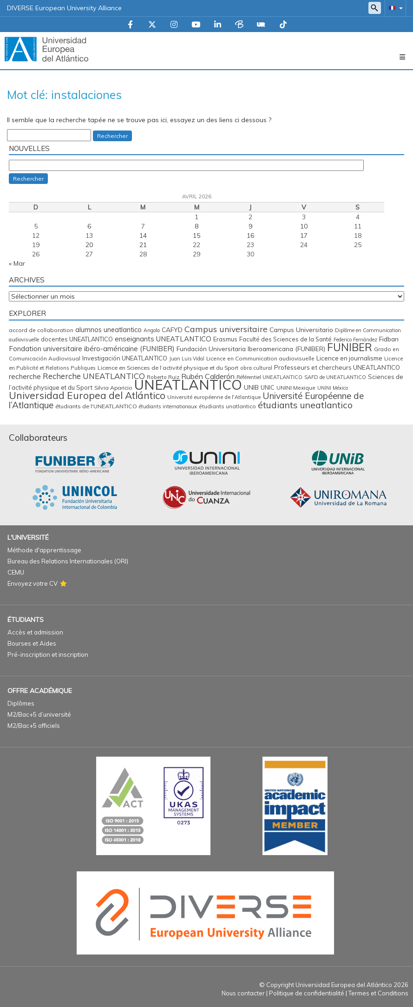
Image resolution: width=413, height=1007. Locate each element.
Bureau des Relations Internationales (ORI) (67, 561)
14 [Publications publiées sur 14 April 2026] (143, 235)
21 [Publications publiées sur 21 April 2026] (143, 245)
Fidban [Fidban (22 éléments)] (389, 339)
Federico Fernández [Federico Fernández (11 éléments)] (355, 339)
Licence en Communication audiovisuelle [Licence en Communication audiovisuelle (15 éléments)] (260, 358)
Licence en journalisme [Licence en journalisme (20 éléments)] (349, 358)
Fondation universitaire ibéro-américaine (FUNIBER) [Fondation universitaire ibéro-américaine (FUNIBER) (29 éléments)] (92, 348)
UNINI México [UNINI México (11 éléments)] (332, 388)
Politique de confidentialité (306, 993)
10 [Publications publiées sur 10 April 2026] (304, 226)
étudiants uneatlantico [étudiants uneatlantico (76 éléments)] (305, 405)
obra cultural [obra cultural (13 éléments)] (256, 368)
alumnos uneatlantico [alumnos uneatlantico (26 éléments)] (108, 329)
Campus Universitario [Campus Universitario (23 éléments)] (301, 329)
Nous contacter (243, 993)
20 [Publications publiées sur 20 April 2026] (89, 245)
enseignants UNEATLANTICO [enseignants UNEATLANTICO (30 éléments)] (163, 338)
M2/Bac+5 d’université (39, 714)
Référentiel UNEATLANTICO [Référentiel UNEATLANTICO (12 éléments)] (269, 377)
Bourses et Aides (31, 643)
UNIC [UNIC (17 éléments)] (268, 387)
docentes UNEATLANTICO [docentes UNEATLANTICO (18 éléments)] (77, 339)
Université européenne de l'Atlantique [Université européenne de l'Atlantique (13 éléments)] (214, 397)
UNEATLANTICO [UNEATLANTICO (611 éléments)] (188, 384)
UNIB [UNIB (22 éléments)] (251, 387)
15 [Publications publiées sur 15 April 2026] (196, 235)
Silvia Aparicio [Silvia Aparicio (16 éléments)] (113, 387)
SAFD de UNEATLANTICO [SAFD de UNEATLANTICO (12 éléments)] (335, 377)
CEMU (15, 572)
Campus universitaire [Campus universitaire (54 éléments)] (226, 329)
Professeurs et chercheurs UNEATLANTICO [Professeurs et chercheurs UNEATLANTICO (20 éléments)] (337, 367)
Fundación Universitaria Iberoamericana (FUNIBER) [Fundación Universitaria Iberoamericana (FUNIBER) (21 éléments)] (251, 349)
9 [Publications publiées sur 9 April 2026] (250, 226)
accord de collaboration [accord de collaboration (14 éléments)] (41, 330)
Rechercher (112, 135)
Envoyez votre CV (32, 583)
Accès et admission (35, 632)
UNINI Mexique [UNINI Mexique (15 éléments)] (295, 387)
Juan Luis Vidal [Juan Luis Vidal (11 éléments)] (186, 358)
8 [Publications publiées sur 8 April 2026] (196, 226)
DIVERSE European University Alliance (64, 8)
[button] (394, 7)
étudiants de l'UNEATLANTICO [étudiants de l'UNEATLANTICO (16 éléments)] (96, 406)
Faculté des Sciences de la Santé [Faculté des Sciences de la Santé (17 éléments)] (285, 339)
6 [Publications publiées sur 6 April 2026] (89, 226)
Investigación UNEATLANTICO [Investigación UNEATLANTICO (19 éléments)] (124, 358)
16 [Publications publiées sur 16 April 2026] (250, 235)
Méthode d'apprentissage (44, 550)
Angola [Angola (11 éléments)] (152, 330)
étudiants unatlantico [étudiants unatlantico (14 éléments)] (227, 406)
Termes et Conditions (378, 993)
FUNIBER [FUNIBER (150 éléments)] (349, 347)
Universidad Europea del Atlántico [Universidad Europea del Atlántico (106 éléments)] (87, 395)
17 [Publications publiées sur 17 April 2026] (304, 235)
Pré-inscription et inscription (47, 654)
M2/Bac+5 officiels (33, 725)
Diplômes (20, 703)
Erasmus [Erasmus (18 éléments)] (225, 339)
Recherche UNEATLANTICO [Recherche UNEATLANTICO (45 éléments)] (94, 376)
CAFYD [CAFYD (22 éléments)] (172, 329)
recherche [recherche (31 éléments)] (25, 376)
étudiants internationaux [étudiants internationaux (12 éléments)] (168, 406)
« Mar (17, 263)
